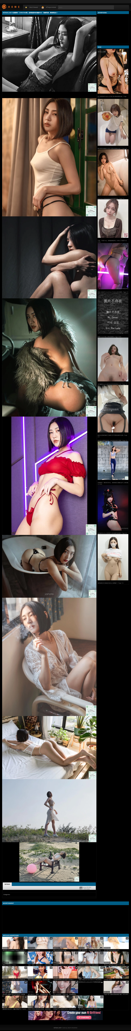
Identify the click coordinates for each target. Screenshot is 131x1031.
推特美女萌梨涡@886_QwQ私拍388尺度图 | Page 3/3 (112, 440)
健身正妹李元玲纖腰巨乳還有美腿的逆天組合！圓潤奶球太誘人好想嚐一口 (15, 980)
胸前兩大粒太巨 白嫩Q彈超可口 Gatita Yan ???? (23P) (15, 1009)
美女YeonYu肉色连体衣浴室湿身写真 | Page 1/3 (111, 198)
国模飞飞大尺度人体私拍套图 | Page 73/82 (109, 337)
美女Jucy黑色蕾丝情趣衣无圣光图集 (114, 965)
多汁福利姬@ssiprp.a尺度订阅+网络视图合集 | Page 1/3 (112, 97)
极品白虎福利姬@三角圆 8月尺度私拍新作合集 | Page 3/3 (112, 436)
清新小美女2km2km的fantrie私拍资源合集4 (91, 980)
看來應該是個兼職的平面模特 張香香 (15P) (15, 950)
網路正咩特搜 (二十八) (9, 965)
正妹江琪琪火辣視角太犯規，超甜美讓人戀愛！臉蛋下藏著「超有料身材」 (40, 1009)
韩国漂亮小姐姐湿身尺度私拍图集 (89, 965)
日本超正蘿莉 (108, 980)
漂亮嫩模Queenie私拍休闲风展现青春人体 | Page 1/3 (112, 384)
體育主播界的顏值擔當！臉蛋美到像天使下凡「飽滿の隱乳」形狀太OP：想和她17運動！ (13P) (40, 980)
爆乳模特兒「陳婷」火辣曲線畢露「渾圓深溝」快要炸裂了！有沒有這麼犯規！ (40, 994)
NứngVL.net (11, 6)
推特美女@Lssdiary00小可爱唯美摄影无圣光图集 (91, 982)
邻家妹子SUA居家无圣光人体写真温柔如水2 (65, 1009)
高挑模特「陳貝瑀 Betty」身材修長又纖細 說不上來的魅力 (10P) (113, 483)
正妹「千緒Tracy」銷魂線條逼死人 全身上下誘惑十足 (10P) (112, 241)
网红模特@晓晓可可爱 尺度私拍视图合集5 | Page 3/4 (112, 148)
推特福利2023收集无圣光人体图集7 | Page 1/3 (110, 583)
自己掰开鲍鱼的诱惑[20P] (111, 950)
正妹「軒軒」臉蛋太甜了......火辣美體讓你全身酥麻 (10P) (40, 965)
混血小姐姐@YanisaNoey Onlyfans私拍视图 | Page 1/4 (113, 292)
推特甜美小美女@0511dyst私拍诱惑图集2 (65, 965)
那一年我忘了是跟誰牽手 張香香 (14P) (90, 1009)
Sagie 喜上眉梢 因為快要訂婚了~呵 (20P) (116, 994)
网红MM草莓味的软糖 (59, 950)
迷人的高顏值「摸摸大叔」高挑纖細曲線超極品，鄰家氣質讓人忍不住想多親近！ (65, 994)
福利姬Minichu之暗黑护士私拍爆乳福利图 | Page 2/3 (112, 533)
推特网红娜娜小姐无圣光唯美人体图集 (14, 994)
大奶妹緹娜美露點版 (34, 950)
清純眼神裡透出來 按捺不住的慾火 (63, 980)
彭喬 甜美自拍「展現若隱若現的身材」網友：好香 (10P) (91, 950)
